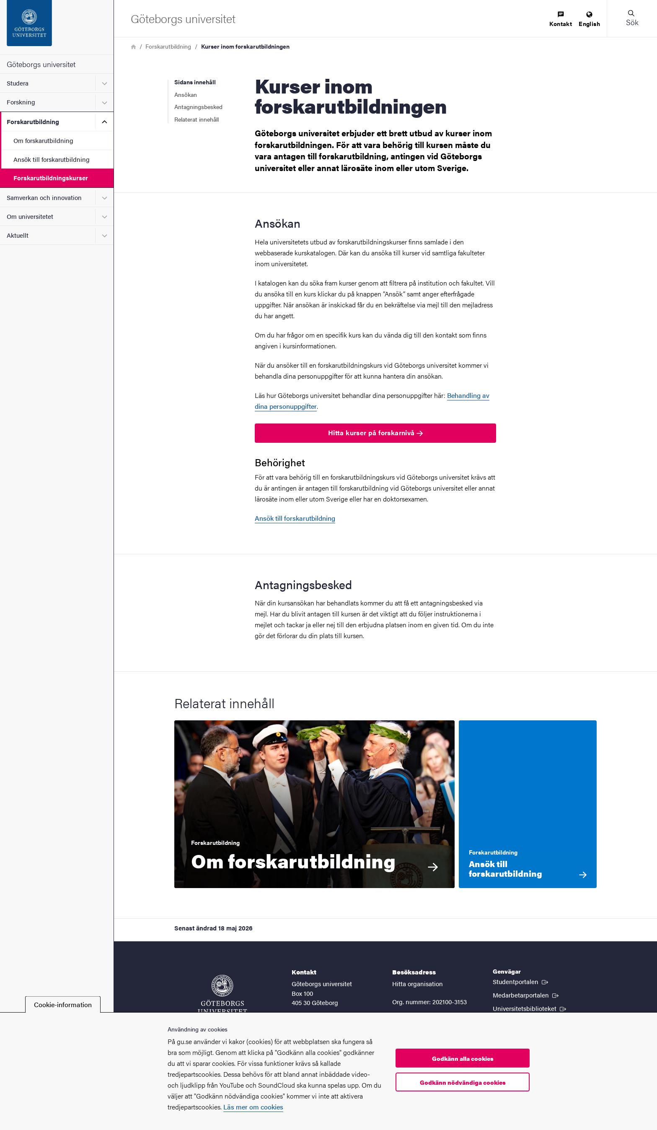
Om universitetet (30, 216)
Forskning (21, 101)
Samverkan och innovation (44, 197)
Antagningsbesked (199, 106)
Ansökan (185, 94)
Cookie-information (63, 1004)
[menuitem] (560, 19)
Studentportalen (521, 981)
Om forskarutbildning (43, 140)
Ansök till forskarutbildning (51, 159)
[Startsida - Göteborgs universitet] (57, 27)
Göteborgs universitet (41, 64)
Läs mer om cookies (253, 1107)
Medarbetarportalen (526, 994)
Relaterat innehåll (196, 119)
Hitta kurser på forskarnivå (375, 432)
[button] (632, 18)
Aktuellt (17, 235)
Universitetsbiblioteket (530, 1008)
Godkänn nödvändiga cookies (463, 1082)
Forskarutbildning (33, 121)
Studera (17, 82)
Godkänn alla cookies (463, 1058)
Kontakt (560, 19)
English (589, 19)
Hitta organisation (417, 983)
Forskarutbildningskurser (50, 177)
